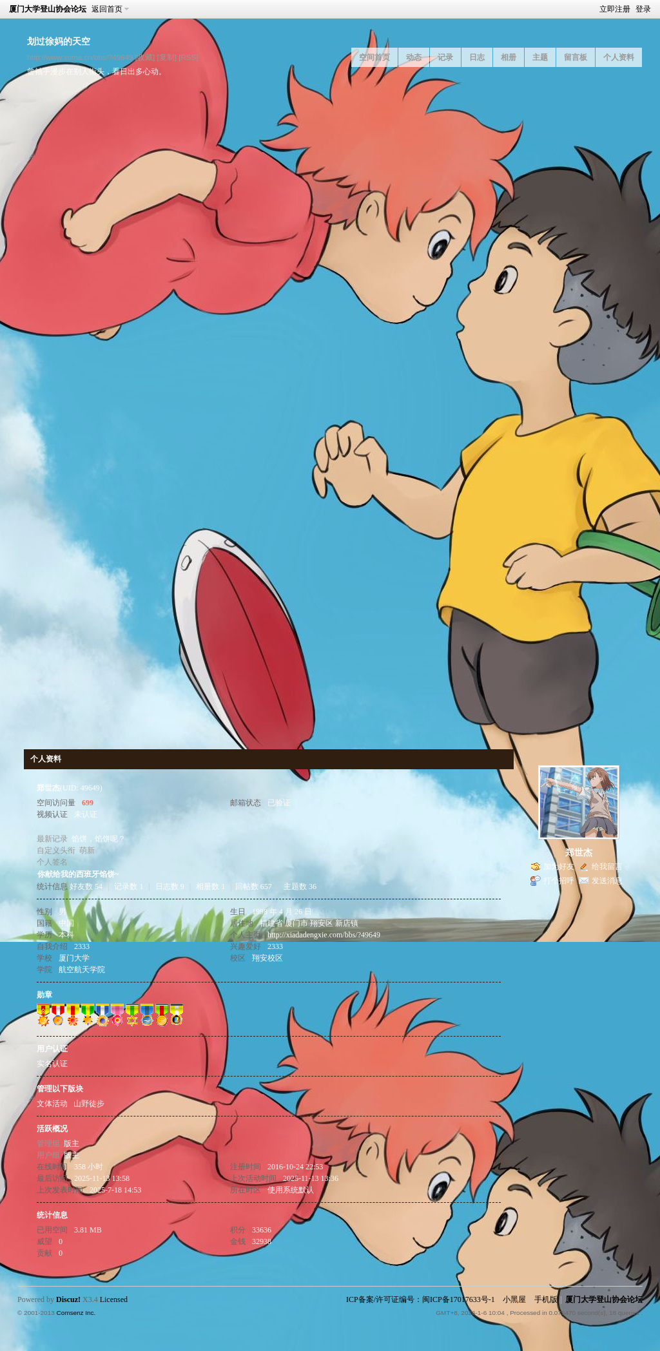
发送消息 (607, 880)
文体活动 (52, 1103)
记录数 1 (128, 886)
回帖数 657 (253, 886)
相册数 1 (210, 886)
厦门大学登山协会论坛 (47, 9)
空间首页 (374, 57)
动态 (414, 57)
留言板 (575, 57)
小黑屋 (514, 1299)
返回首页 (107, 9)
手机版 (546, 1299)
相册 (508, 57)
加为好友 (558, 866)
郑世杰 (578, 853)
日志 (477, 57)
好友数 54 (86, 886)
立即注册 (614, 9)
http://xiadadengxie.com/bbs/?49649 (323, 934)
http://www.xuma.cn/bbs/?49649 (80, 57)
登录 (643, 9)
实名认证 (52, 1063)
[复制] (166, 57)
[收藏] (145, 57)
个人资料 (618, 57)
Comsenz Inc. (75, 1312)
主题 (540, 57)
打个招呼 (558, 880)
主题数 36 (300, 886)
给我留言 (607, 866)
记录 (445, 57)
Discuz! (68, 1299)
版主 (71, 1143)
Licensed (114, 1299)
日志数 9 (169, 886)
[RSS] (188, 57)
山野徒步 (88, 1103)
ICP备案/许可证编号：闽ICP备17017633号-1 (420, 1299)
